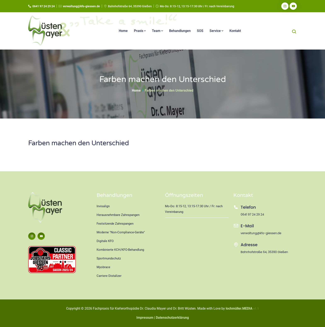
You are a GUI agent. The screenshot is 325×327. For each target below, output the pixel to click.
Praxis (140, 31)
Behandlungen (180, 31)
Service (216, 31)
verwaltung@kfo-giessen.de (81, 6)
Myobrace (103, 267)
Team (157, 31)
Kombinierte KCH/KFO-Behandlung (120, 250)
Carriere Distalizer (109, 276)
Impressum (144, 318)
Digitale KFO (105, 241)
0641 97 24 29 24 (43, 6)
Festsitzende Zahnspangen (115, 223)
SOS (200, 31)
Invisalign (103, 206)
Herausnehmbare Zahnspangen (118, 215)
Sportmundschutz (109, 258)
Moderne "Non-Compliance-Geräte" (121, 232)
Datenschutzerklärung (172, 318)
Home (123, 31)
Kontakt (235, 31)
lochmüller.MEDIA (239, 308)
